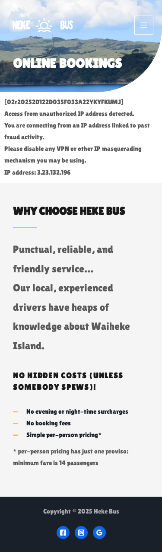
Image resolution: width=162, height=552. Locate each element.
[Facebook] (63, 532)
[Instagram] (81, 532)
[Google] (99, 532)
